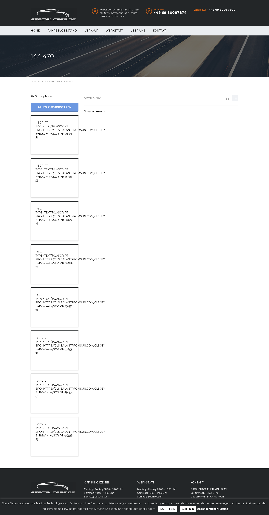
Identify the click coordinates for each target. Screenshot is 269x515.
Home (35, 30)
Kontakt (159, 30)
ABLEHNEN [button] (188, 509)
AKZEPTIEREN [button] (167, 509)
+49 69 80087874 (170, 13)
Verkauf (91, 30)
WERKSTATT (114, 30)
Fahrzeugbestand (62, 30)
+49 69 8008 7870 (222, 9)
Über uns (137, 30)
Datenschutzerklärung (212, 509)
